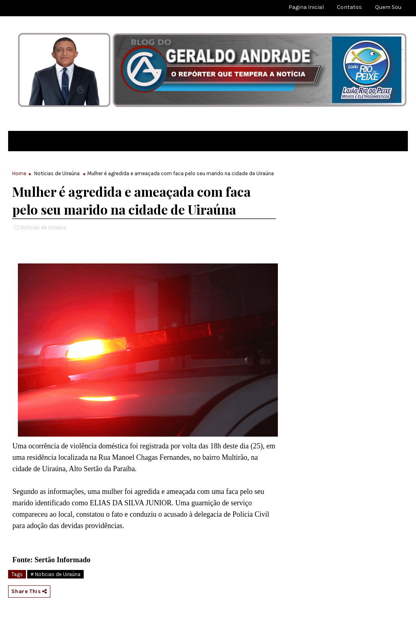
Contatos (349, 7)
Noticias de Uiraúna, (43, 227)
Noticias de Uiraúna (57, 173)
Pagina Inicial (306, 7)
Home (19, 173)
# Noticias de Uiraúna (55, 574)
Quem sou (388, 7)
